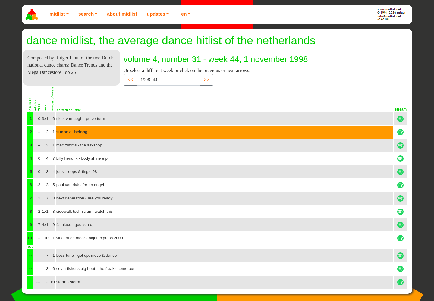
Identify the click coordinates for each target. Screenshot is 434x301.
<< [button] (130, 79)
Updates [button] (156, 14)
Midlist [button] (57, 14)
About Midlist (122, 14)
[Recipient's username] (168, 80)
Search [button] (86, 14)
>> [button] (206, 79)
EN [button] (184, 14)
